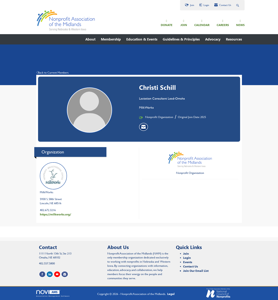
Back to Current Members (52, 72)
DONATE (166, 25)
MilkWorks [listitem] (53, 178)
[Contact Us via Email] (64, 274)
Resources (234, 39)
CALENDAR (201, 25)
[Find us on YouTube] (57, 274)
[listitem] (143, 127)
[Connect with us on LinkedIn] (49, 274)
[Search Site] (238, 5)
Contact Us (190, 266)
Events (187, 262)
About (90, 39)
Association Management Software (53, 293)
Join (186, 253)
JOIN (183, 25)
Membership (111, 39)
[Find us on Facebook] (42, 274)
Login (187, 258)
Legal (171, 294)
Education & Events (141, 39)
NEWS (240, 25)
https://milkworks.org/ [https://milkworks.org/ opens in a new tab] (55, 214)
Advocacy (212, 39)
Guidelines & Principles (181, 39)
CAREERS (223, 25)
